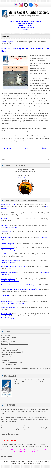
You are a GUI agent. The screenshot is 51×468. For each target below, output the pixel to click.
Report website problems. (10, 434)
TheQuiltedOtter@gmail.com (10, 318)
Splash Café (5, 295)
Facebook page (29, 178)
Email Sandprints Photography (27, 285)
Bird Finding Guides (25, 25)
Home (4, 42)
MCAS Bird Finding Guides (10, 417)
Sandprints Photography (9, 285)
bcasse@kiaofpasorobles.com (15, 250)
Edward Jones (6, 231)
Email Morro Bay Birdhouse (10, 281)
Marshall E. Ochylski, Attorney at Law (13, 266)
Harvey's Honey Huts (8, 244)
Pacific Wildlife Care (28, 369)
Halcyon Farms (6, 237)
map (20, 352)
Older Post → (45, 148)
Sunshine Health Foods (8, 307)
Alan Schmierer (19, 409)
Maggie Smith (40, 409)
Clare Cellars (5, 225)
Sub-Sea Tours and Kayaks (10, 301)
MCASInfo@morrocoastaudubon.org (14, 344)
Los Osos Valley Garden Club (10, 260)
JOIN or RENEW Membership (25, 27)
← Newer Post (6, 148)
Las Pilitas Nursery (7, 254)
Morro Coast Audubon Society (21, 461)
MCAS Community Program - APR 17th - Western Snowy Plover (25, 49)
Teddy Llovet (11, 411)
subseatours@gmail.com (15, 303)
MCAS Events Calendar (25, 23)
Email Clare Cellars (11, 227)
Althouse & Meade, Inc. (8, 204)
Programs (10, 42)
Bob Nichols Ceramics (8, 219)
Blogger (37, 463)
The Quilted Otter (6, 314)
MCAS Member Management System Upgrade (25, 21)
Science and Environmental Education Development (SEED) (20, 289)
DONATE (25, 29)
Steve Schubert (22, 411)
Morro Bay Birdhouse (8, 279)
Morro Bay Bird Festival (8, 272)
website (19, 178)
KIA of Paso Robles (7, 248)
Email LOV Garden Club (8, 262)
